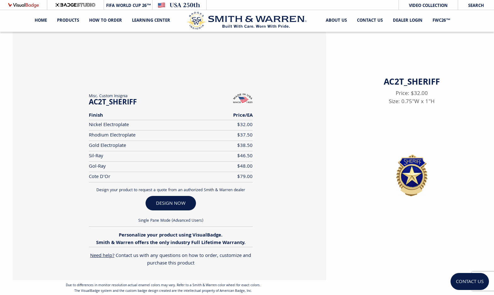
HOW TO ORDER (105, 21)
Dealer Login (407, 21)
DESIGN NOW (171, 203)
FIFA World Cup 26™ (128, 6)
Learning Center (151, 21)
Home (41, 21)
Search (476, 6)
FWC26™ (441, 21)
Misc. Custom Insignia (108, 96)
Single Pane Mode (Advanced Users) (170, 221)
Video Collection (428, 6)
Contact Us (370, 21)
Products (68, 21)
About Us (336, 21)
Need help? (102, 255)
